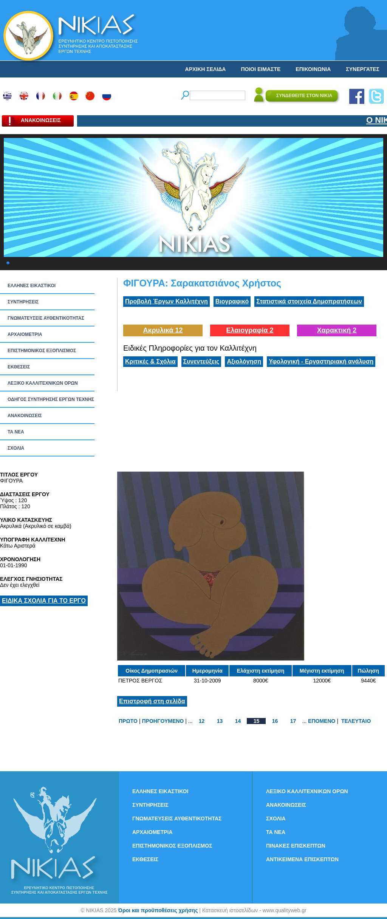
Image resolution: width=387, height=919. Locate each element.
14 (238, 721)
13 (220, 721)
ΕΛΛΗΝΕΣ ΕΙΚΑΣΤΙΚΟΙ (32, 285)
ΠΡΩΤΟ (128, 721)
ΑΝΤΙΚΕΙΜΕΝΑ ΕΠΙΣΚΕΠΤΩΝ (302, 859)
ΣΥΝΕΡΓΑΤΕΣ (362, 69)
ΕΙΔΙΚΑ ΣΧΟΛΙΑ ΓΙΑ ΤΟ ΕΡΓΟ (44, 600)
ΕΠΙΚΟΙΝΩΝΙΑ (313, 69)
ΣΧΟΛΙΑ (16, 448)
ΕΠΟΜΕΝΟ (321, 721)
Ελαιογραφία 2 (249, 330)
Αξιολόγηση (244, 361)
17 (293, 721)
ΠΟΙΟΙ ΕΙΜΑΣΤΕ (260, 69)
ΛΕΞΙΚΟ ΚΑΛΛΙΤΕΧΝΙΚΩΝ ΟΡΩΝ (43, 383)
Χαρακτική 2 (336, 330)
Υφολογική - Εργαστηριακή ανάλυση (321, 361)
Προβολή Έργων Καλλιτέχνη (166, 301)
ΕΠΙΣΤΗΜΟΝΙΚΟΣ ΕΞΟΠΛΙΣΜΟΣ (42, 350)
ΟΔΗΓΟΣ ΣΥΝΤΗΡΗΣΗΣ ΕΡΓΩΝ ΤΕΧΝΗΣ (51, 399)
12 (202, 721)
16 (275, 721)
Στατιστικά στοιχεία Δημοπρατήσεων (309, 301)
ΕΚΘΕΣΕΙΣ (19, 367)
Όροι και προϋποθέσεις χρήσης (158, 910)
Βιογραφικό (232, 301)
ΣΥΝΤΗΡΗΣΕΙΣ (23, 302)
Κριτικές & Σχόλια (150, 361)
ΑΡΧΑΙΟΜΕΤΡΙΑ (25, 334)
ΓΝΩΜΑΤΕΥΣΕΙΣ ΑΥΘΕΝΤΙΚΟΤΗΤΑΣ (46, 318)
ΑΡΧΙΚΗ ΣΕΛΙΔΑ (205, 69)
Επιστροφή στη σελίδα (152, 701)
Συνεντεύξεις (201, 361)
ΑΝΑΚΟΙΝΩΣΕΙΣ (25, 415)
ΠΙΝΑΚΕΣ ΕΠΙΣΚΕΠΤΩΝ (295, 846)
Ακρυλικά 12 (163, 330)
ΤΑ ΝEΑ (16, 432)
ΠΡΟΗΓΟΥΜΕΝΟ (163, 721)
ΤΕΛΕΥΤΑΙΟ (356, 721)
